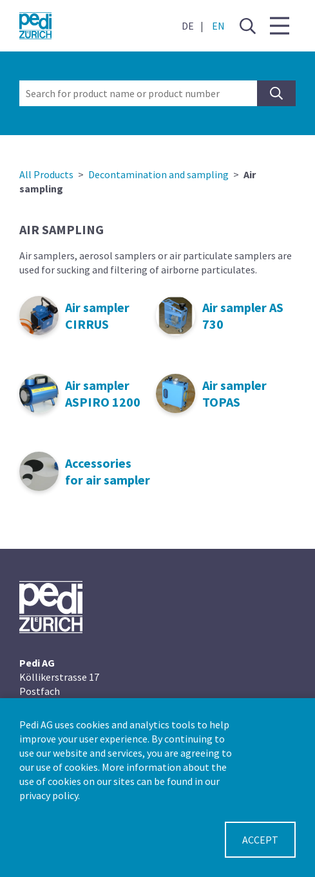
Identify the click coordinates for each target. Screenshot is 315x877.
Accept (260, 839)
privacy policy (48, 795)
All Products (46, 174)
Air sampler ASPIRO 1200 (102, 393)
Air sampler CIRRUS (97, 315)
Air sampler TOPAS (234, 393)
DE (188, 25)
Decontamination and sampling (158, 174)
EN (218, 25)
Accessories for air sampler (107, 471)
